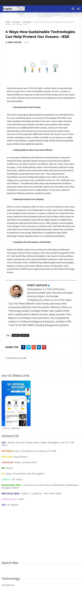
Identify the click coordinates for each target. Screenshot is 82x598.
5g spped (16, 22)
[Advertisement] (41, 536)
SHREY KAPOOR (37, 285)
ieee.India (27, 22)
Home (7, 22)
